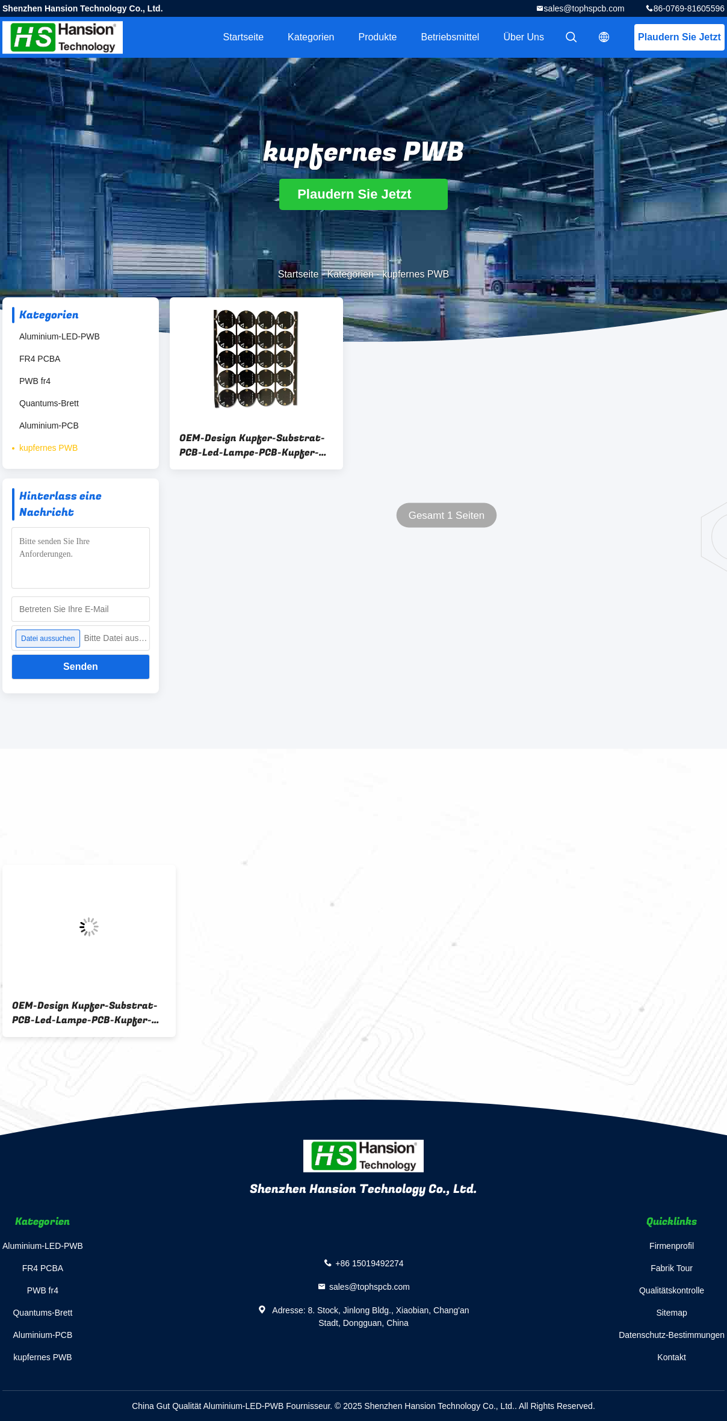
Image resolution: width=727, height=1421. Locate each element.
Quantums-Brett (49, 403)
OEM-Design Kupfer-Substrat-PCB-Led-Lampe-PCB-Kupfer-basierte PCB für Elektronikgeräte (252, 445)
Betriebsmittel (450, 37)
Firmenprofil (671, 1246)
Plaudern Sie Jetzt (679, 37)
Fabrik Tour (672, 1268)
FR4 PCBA (39, 359)
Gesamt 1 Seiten (447, 515)
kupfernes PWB (48, 448)
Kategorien (311, 37)
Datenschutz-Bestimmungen (672, 1335)
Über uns (523, 37)
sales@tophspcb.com (584, 8)
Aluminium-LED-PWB (59, 336)
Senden (80, 666)
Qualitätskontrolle (671, 1290)
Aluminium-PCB (49, 425)
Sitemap (671, 1312)
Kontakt (671, 1357)
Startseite (243, 37)
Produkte (377, 37)
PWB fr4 (35, 381)
